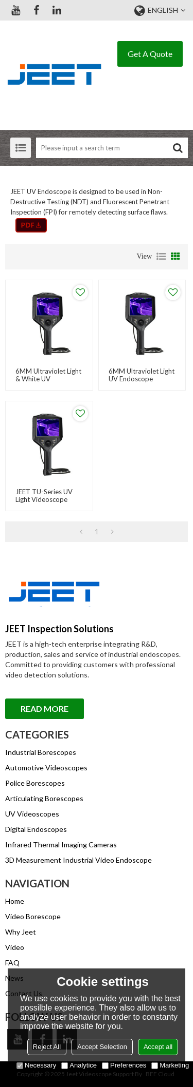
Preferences (124, 1065)
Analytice (79, 1065)
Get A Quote (150, 54)
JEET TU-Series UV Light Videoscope (44, 495)
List (161, 256)
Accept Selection (102, 1047)
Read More (44, 708)
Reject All (47, 1047)
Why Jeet (20, 931)
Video (14, 947)
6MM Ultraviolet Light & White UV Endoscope (48, 379)
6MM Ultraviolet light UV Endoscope (141, 375)
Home (14, 901)
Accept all (158, 1047)
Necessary (36, 1065)
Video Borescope (33, 916)
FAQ (12, 962)
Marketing (170, 1065)
